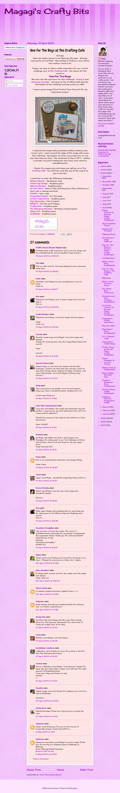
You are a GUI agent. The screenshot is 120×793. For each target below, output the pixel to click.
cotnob (39, 664)
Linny (38, 635)
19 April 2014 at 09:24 (47, 327)
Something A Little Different (108, 240)
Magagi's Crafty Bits (46, 11)
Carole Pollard (42, 363)
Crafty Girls (36, 206)
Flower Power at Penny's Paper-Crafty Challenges (108, 351)
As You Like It (36, 188)
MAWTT (34, 204)
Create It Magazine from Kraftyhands (108, 383)
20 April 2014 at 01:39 (47, 563)
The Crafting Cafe (59, 71)
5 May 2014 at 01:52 (46, 754)
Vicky (38, 386)
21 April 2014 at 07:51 (47, 627)
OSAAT (33, 194)
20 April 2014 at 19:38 (47, 610)
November (107, 181)
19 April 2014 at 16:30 (47, 467)
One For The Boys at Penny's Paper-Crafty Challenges (108, 250)
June (105, 201)
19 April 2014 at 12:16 (46, 450)
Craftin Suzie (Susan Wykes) (49, 248)
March (105, 407)
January (106, 414)
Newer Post (34, 769)
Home (60, 769)
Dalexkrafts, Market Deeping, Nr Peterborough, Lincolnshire (107, 153)
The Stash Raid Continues (107, 291)
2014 (104, 173)
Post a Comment (41, 759)
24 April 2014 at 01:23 (47, 701)
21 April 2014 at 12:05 (47, 641)
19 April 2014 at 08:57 (47, 289)
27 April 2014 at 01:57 (47, 716)
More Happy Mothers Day (107, 375)
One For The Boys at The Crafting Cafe (108, 272)
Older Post (86, 769)
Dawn (38, 279)
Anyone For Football (107, 230)
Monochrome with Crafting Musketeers (108, 299)
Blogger (73, 788)
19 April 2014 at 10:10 (46, 378)
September (107, 188)
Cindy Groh (41, 708)
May (104, 204)
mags (103, 59)
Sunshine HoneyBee (45, 528)
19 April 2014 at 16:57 (46, 481)
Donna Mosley (42, 488)
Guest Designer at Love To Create (108, 361)
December (107, 176)
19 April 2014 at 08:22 (47, 271)
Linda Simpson (42, 314)
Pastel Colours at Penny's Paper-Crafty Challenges (108, 215)
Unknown (40, 601)
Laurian (39, 334)
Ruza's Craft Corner (45, 751)
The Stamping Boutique (41, 209)
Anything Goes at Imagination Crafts (108, 399)
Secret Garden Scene (108, 224)
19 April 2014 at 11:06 (46, 398)
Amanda (39, 435)
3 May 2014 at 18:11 (45, 732)
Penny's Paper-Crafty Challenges (109, 391)
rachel (38, 475)
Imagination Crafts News (108, 343)
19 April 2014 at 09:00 (47, 307)
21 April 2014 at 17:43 (46, 681)
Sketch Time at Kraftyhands (109, 368)
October (106, 185)
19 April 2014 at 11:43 (46, 427)
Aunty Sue (40, 617)
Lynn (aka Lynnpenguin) (46, 406)
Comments (12, 85)
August (106, 194)
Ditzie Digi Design (39, 183)
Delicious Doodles (40, 82)
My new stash (108, 326)
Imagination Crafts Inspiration (108, 320)
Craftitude (35, 214)
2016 (104, 166)
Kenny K (80, 79)
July (104, 197)
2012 (104, 422)
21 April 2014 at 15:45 (46, 656)
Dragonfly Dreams (39, 196)
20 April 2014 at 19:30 (47, 594)
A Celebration (108, 258)
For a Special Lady (108, 337)
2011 (103, 425)
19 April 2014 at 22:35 (47, 521)
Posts (9, 81)
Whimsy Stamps (38, 186)
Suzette (39, 688)
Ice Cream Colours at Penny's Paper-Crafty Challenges (108, 310)
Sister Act (35, 211)
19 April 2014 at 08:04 (47, 256)
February (106, 410)
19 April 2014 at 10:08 (47, 356)
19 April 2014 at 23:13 (46, 548)
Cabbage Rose (108, 234)
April (104, 208)
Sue (37, 263)
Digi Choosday (37, 201)
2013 (104, 418)
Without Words (37, 181)
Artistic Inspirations (39, 199)
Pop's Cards (41, 588)
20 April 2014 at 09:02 (48, 581)
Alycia (38, 555)
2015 (104, 170)
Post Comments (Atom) (50, 775)
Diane (38, 457)
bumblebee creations (45, 648)
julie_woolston (42, 570)
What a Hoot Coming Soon (108, 283)
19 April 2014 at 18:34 (46, 501)
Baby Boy (106, 278)
